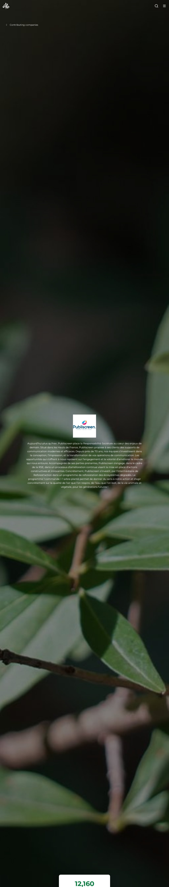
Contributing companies (21, 24)
